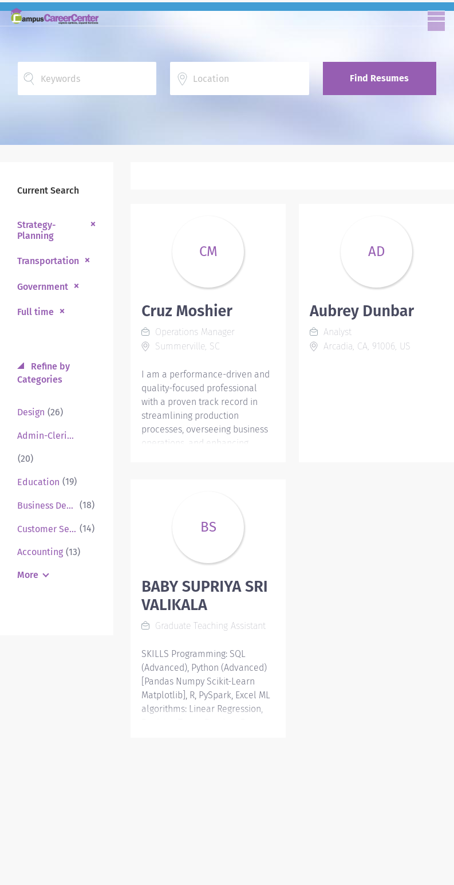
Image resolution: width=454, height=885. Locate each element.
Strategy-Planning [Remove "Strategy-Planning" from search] (36, 230)
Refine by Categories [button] (43, 373)
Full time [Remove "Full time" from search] (35, 311)
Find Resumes (379, 78)
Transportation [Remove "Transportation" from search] (48, 260)
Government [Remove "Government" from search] (42, 286)
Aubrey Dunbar (362, 311)
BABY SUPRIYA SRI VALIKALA (204, 595)
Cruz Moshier (186, 311)
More (27, 574)
